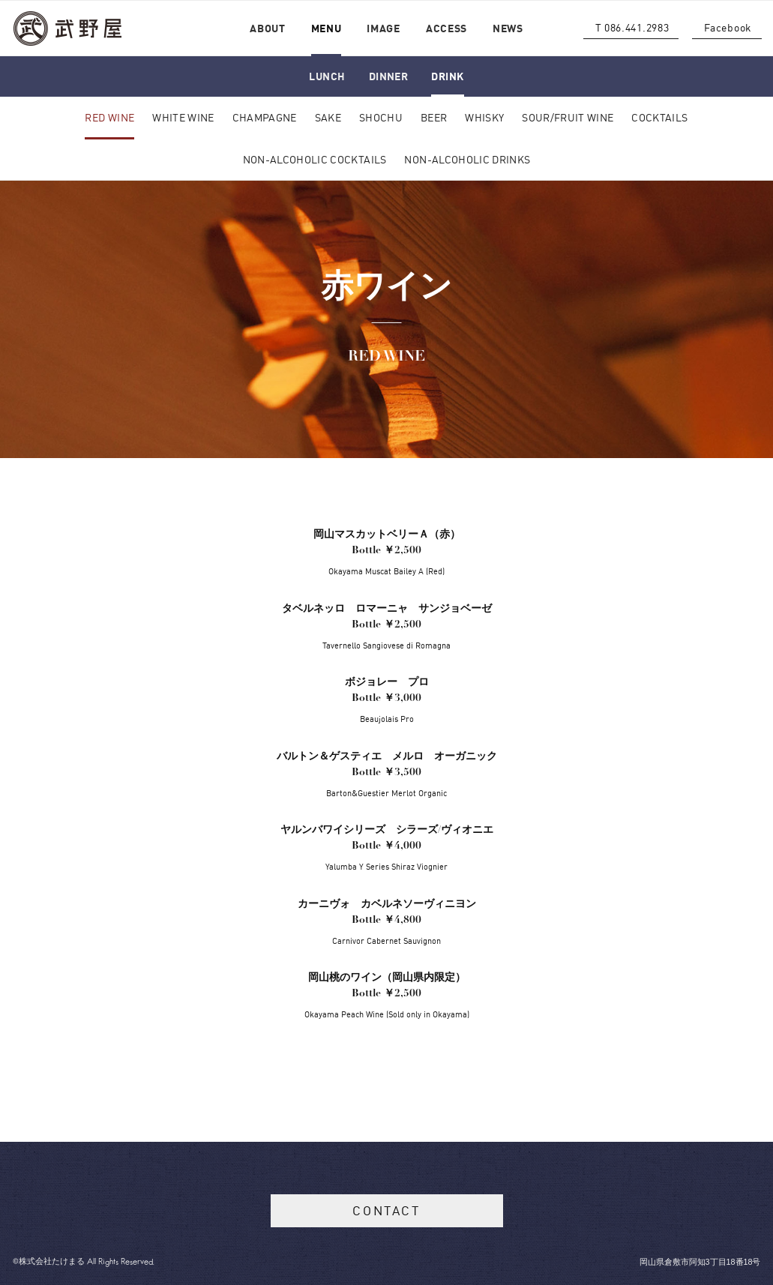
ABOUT (268, 28)
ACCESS (446, 28)
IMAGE (383, 28)
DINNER (389, 76)
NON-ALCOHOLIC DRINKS (467, 159)
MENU (326, 28)
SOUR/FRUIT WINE (567, 117)
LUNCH (327, 76)
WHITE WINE (183, 117)
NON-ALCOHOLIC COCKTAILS (315, 159)
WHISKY (484, 117)
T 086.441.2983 (632, 27)
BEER (434, 117)
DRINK (447, 76)
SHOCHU (381, 117)
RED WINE (109, 117)
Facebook (728, 27)
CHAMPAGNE (264, 117)
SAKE (328, 117)
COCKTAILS (659, 117)
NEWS (508, 28)
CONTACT (386, 1210)
